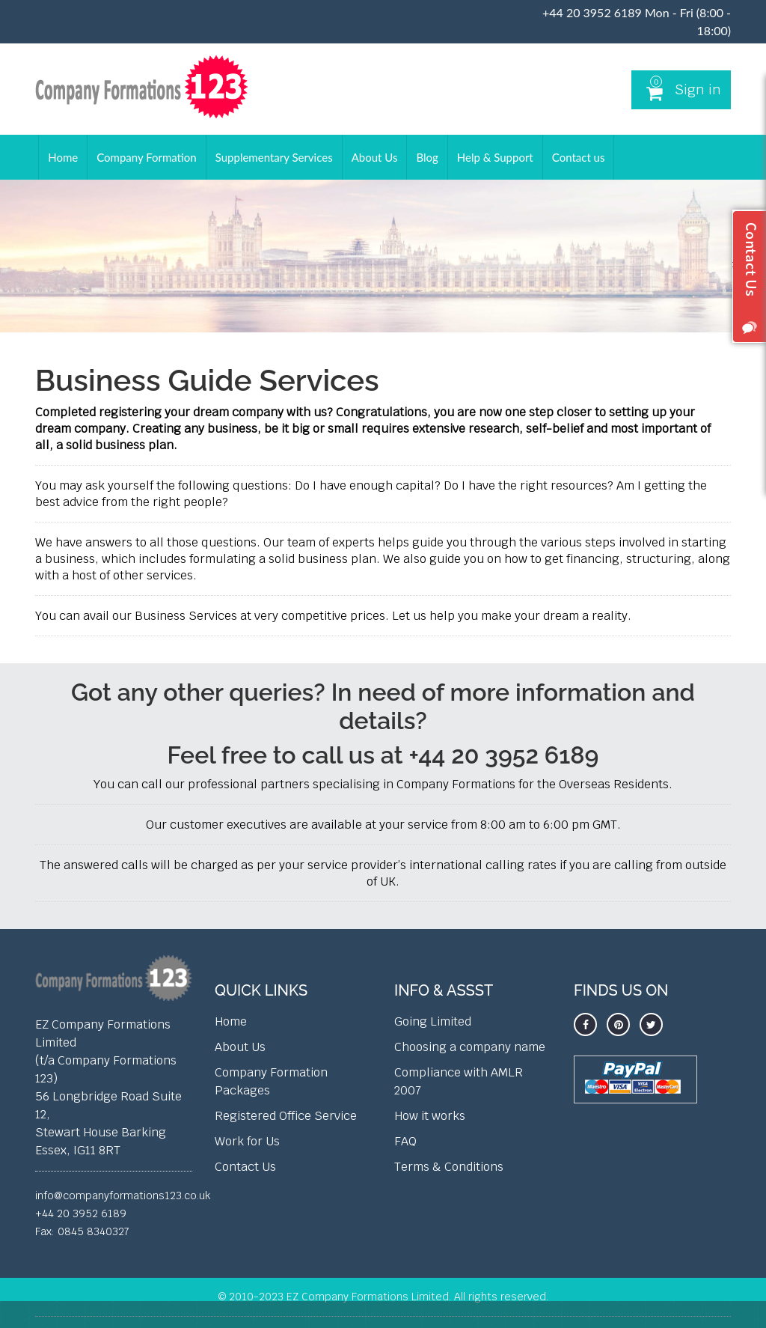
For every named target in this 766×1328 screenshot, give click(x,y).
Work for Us (247, 1141)
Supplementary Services (274, 157)
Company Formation (146, 157)
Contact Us (245, 1167)
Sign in (698, 89)
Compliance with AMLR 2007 (458, 1081)
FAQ (405, 1141)
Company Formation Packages (271, 1081)
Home (63, 157)
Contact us (578, 157)
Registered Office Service (286, 1116)
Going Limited (432, 1021)
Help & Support (495, 157)
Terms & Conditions (448, 1167)
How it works (429, 1116)
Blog (427, 157)
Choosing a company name (469, 1047)
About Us (375, 157)
